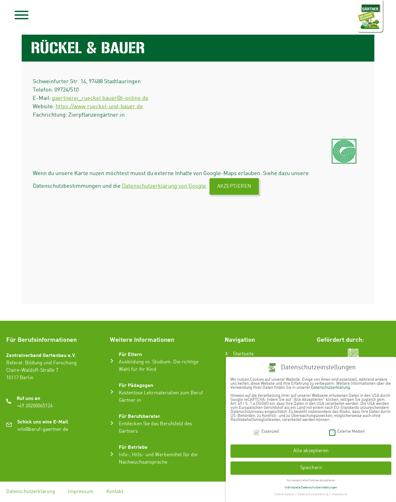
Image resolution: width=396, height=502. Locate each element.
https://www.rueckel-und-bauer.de (99, 106)
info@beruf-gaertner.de (42, 429)
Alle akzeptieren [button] (311, 449)
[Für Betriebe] (112, 454)
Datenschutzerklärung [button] (313, 492)
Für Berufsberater (139, 416)
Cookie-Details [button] (284, 492)
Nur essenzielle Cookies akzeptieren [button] (310, 478)
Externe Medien (347, 429)
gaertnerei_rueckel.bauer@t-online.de (100, 98)
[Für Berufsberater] (112, 423)
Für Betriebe (133, 447)
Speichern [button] (311, 466)
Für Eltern (130, 354)
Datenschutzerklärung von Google (164, 186)
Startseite (243, 354)
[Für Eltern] (112, 361)
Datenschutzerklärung (30, 491)
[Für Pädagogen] (112, 392)
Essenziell (266, 429)
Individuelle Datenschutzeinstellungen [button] (311, 485)
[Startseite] (226, 353)
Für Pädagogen (136, 385)
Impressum (80, 491)
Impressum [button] (339, 492)
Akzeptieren (234, 186)
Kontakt (114, 491)
